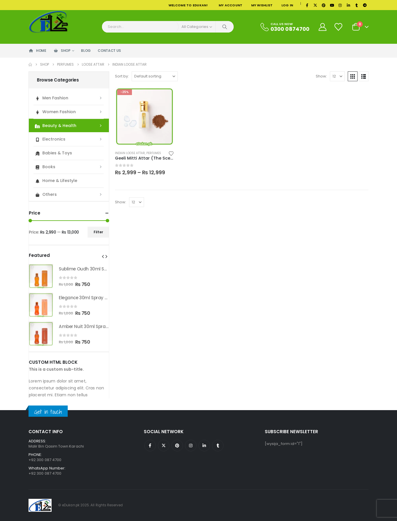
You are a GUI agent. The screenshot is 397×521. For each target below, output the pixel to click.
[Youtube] (332, 5)
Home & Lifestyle (56, 180)
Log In (287, 5)
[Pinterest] (323, 5)
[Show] (337, 76)
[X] (315, 5)
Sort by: (122, 76)
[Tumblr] (356, 5)
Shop (62, 50)
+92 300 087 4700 (45, 473)
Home (37, 50)
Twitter (163, 445)
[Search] (225, 27)
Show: (321, 76)
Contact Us (109, 50)
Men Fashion (51, 98)
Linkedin (204, 445)
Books (45, 167)
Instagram (190, 445)
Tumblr (218, 445)
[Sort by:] (155, 76)
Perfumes (153, 153)
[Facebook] (307, 5)
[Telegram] (364, 5)
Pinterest (177, 445)
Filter (98, 232)
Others (46, 194)
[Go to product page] (144, 116)
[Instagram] (340, 5)
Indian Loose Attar (130, 153)
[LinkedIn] (348, 5)
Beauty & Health (55, 125)
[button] (353, 76)
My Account (231, 5)
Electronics (50, 139)
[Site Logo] (49, 21)
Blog (86, 50)
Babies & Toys (53, 153)
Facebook (150, 445)
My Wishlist (262, 5)
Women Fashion (55, 112)
